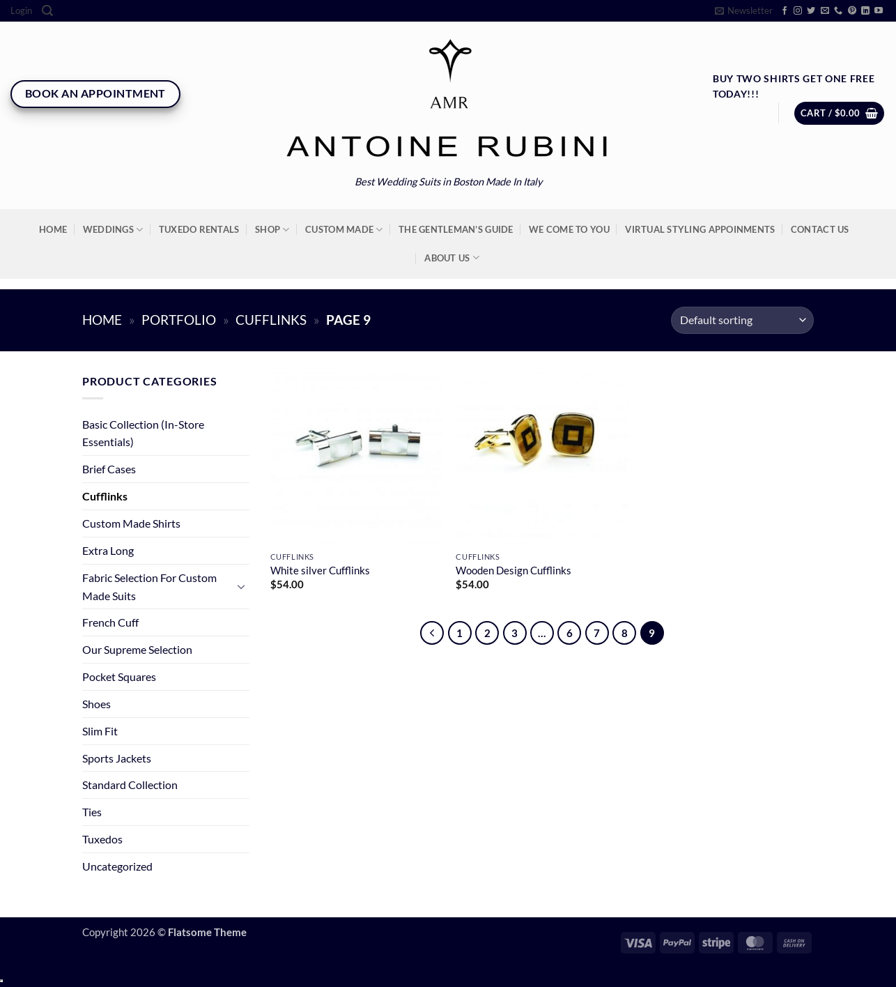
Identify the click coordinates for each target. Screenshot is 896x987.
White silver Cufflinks (320, 570)
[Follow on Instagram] (798, 11)
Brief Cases (109, 468)
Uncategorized (117, 866)
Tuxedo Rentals (199, 229)
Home (53, 229)
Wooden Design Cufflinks (513, 570)
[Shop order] (742, 320)
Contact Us (820, 229)
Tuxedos (102, 839)
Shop (272, 229)
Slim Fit (100, 730)
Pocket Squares (119, 676)
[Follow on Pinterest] (852, 11)
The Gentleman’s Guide (456, 229)
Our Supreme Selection (137, 649)
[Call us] (838, 11)
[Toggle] (241, 586)
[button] (21, 11)
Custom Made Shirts (131, 523)
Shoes (96, 703)
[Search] (47, 11)
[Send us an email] (825, 11)
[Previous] (432, 633)
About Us (451, 257)
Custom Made (344, 229)
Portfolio (178, 320)
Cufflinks (271, 320)
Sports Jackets (116, 758)
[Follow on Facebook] (784, 11)
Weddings (113, 229)
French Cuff (110, 622)
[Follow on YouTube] (878, 11)
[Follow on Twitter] (811, 11)
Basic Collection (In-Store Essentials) (143, 433)
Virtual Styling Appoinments (700, 229)
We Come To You (569, 229)
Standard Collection (130, 784)
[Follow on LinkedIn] (865, 11)
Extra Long (108, 550)
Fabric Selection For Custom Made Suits (149, 586)
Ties (92, 811)
